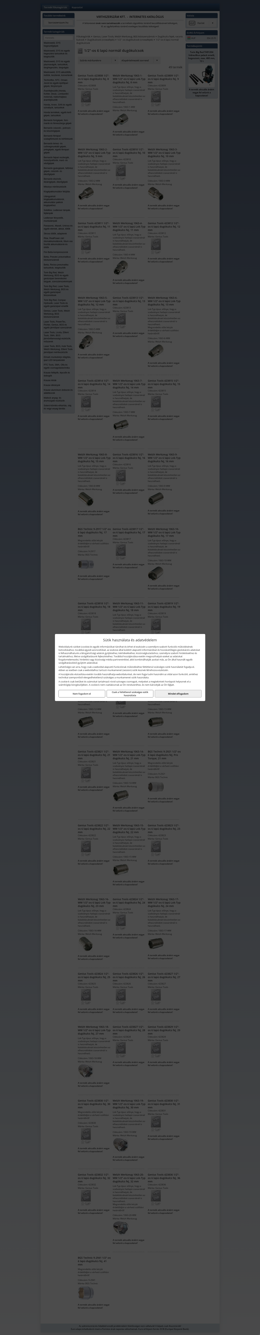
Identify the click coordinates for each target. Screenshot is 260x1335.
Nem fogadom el (82, 693)
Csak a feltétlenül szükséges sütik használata (130, 693)
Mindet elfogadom (178, 693)
